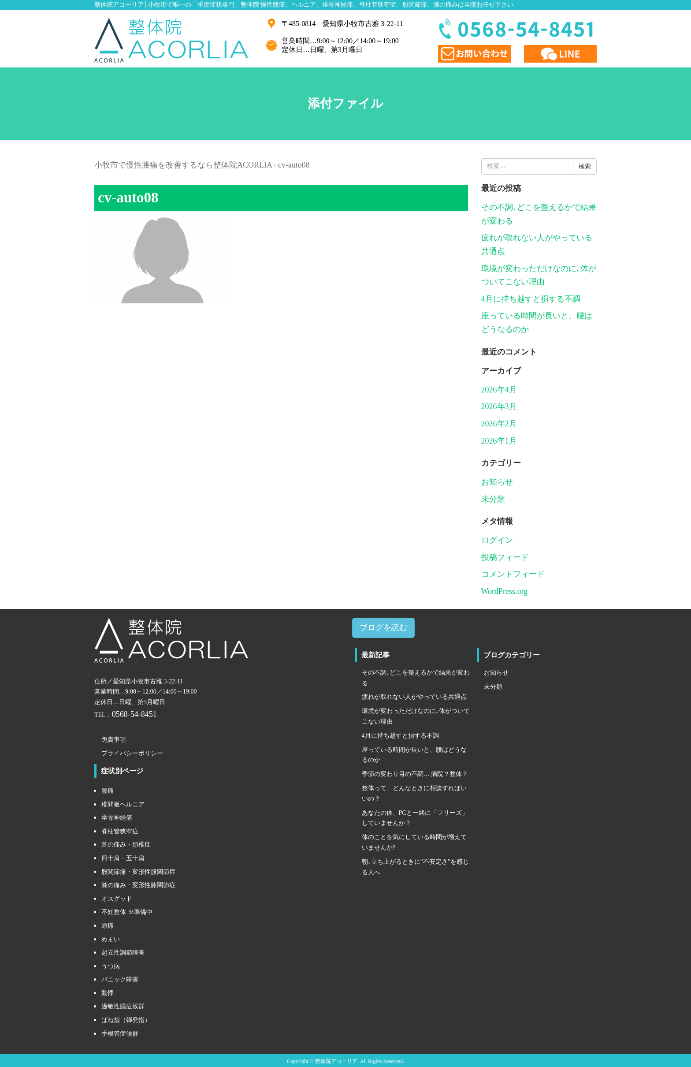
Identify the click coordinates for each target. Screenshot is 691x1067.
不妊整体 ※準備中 (126, 912)
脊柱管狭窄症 (119, 831)
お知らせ (497, 482)
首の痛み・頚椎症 (126, 844)
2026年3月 (499, 406)
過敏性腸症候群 (123, 1006)
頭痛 (107, 925)
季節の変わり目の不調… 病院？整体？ (415, 774)
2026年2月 (499, 423)
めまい (110, 939)
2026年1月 (499, 440)
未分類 (493, 499)
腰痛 (107, 790)
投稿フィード (505, 557)
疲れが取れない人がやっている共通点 (414, 697)
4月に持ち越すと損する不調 (530, 299)
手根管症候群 (119, 1033)
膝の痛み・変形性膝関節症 (138, 885)
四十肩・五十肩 (123, 858)
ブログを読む (383, 627)
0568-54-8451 (134, 714)
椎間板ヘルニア (123, 804)
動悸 (107, 993)
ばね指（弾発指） (126, 1020)
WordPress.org (504, 591)
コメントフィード (513, 574)
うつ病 (110, 966)
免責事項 (113, 739)
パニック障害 (119, 979)
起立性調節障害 (123, 952)
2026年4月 (499, 389)
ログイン (497, 540)
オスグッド (116, 898)
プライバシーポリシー (132, 753)
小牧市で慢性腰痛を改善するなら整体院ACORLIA (183, 164)
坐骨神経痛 (116, 817)
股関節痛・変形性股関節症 (138, 872)
